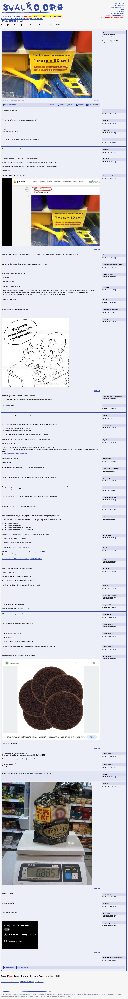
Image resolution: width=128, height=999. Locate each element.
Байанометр (15, 982)
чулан (105, 406)
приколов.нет (6, 982)
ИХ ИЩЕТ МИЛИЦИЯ (32, 18)
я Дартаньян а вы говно (111, 468)
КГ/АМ (70, 104)
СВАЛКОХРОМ (119, 15)
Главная (4, 25)
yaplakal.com (39, 982)
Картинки (25, 25)
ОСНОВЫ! (19, 16)
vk (92, 100)
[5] (10, 16)
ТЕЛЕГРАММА (54, 16)
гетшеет (96, 100)
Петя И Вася (107, 159)
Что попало (34, 25)
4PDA (122, 9)
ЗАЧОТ (62, 104)
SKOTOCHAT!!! (39, 16)
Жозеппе (106, 130)
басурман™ (107, 605)
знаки (11, 100)
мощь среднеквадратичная (112, 923)
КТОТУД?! (120, 11)
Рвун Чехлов (107, 425)
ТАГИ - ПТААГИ (119, 3)
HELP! (58, 25)
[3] (6, 16)
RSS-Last (118, 7)
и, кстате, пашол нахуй (111, 111)
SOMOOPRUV (8, 18)
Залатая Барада (118, 5)
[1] (2, 16)
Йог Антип (106, 913)
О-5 (104, 32)
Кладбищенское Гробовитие (112, 396)
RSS (112, 7)
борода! (81, 104)
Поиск (41, 25)
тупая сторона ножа (110, 478)
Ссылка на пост (10, 104)
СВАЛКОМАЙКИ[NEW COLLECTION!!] (111, 17)
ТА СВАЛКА (28, 16)
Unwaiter (110, 43)
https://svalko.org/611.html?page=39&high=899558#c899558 (22, 559)
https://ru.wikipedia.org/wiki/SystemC (14, 453)
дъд (104, 487)
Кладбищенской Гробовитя (112, 264)
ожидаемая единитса (110, 595)
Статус (46, 25)
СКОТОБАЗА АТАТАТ (27, 982)
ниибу (15, 100)
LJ (123, 7)
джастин (21, 100)
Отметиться (10, 967)
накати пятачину (108, 274)
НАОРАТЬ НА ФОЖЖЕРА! (12, 21)
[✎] (15, 16)
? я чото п (51, 104)
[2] (4, 16)
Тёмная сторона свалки (116, 13)
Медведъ (106, 287)
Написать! (17, 25)
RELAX (18, 18)
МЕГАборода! (94, 104)
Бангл (105, 255)
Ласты (10, 25)
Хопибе (105, 559)
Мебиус (105, 319)
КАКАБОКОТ (107, 774)
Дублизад (106, 120)
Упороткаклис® (108, 176)
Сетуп (52, 25)
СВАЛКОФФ (110, 15)
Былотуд (106, 903)
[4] (8, 16)
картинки (5, 100)
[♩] (12, 16)
